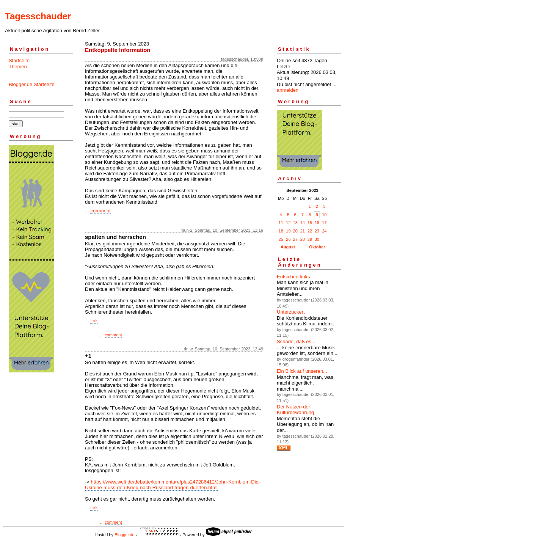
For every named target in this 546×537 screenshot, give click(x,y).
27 (295, 239)
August (288, 247)
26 (288, 239)
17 (324, 222)
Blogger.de (125, 534)
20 (295, 231)
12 (288, 222)
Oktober (317, 247)
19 (288, 231)
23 (317, 231)
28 (302, 239)
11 (281, 222)
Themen (18, 66)
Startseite (19, 60)
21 (302, 231)
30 (317, 239)
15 (310, 222)
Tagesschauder (38, 16)
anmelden (287, 90)
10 (324, 214)
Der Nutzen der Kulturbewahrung (295, 410)
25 (281, 239)
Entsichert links (293, 276)
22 (310, 231)
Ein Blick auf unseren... (302, 371)
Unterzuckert (291, 312)
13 (295, 222)
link (94, 320)
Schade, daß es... (296, 341)
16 (317, 222)
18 (281, 231)
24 (324, 231)
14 (302, 222)
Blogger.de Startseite (32, 84)
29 (310, 239)
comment (100, 211)
